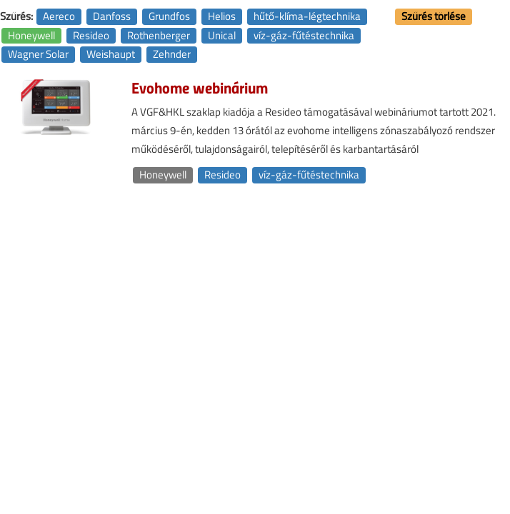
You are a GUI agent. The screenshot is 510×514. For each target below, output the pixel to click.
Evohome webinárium (199, 87)
